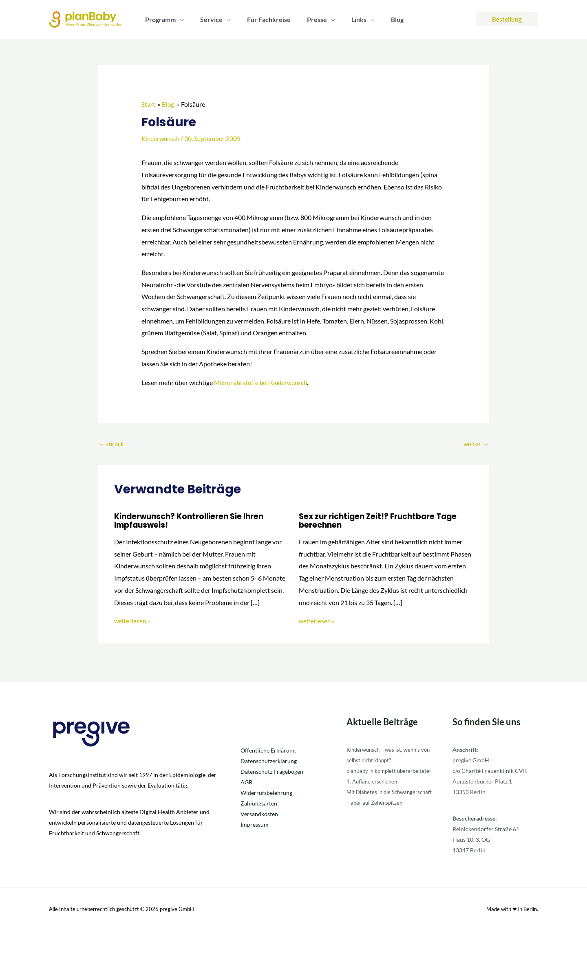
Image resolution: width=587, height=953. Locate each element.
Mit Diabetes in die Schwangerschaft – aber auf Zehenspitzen (381, 813)
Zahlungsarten (259, 802)
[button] (178, 19)
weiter (475, 443)
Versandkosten (259, 813)
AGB (246, 781)
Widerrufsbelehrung (266, 792)
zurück (112, 443)
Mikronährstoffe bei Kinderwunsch (263, 382)
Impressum (255, 824)
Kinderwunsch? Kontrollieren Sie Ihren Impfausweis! (193, 520)
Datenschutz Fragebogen (272, 771)
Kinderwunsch (161, 138)
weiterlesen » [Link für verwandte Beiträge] (132, 620)
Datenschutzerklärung (269, 760)
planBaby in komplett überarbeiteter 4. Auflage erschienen (378, 781)
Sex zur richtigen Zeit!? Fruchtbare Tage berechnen (383, 520)
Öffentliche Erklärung (268, 749)
